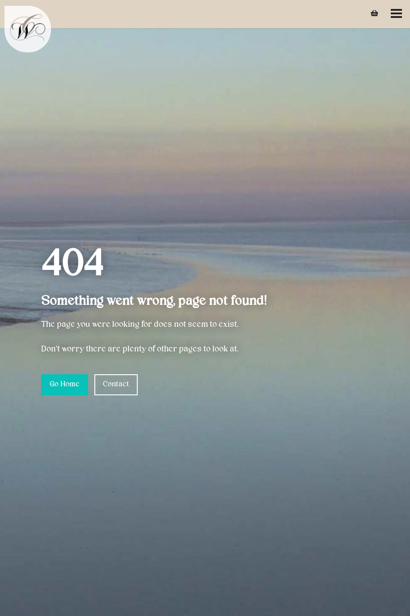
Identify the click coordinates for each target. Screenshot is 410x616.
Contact (116, 384)
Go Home (65, 384)
